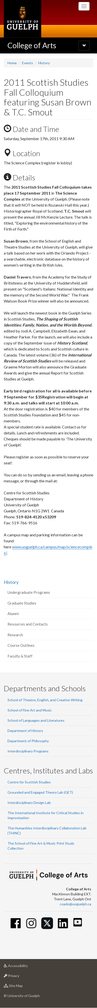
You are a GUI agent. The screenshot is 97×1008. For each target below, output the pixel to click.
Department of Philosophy (28, 741)
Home (12, 63)
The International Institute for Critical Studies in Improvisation (46, 815)
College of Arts (32, 45)
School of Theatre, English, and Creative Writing (45, 700)
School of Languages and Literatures (36, 720)
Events (27, 63)
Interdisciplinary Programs (28, 751)
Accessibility (24, 967)
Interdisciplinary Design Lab (29, 802)
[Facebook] (16, 923)
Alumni (13, 613)
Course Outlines (21, 645)
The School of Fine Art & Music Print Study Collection (41, 845)
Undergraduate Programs (29, 592)
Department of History (25, 730)
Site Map (21, 987)
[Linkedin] (63, 923)
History (44, 63)
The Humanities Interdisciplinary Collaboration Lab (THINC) (47, 830)
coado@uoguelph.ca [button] (75, 904)
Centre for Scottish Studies (29, 782)
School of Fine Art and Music (30, 710)
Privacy (19, 977)
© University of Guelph (22, 996)
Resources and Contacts (28, 624)
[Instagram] (31, 923)
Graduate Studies (22, 603)
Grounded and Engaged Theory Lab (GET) (40, 792)
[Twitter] (47, 923)
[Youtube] (77, 922)
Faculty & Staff (20, 656)
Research (15, 635)
